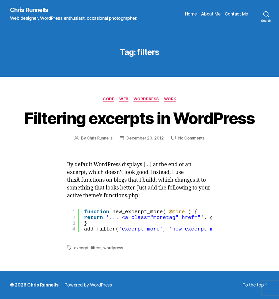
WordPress (146, 99)
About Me (211, 13)
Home (191, 13)
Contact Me (236, 13)
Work (170, 99)
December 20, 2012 (145, 138)
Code (108, 99)
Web (123, 99)
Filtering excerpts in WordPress (139, 118)
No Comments (191, 138)
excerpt (81, 247)
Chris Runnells (29, 10)
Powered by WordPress (88, 285)
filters (96, 247)
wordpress (113, 247)
